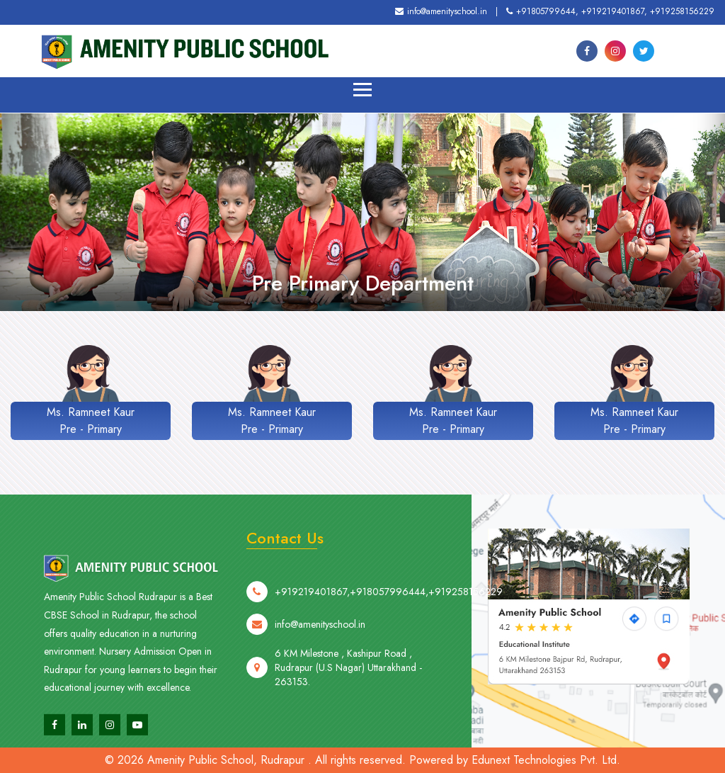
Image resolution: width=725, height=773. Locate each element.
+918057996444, (389, 629)
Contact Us (285, 537)
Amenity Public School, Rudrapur (225, 760)
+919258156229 (682, 11)
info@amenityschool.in (441, 11)
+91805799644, (542, 11)
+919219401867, (614, 11)
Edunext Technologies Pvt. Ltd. (546, 760)
